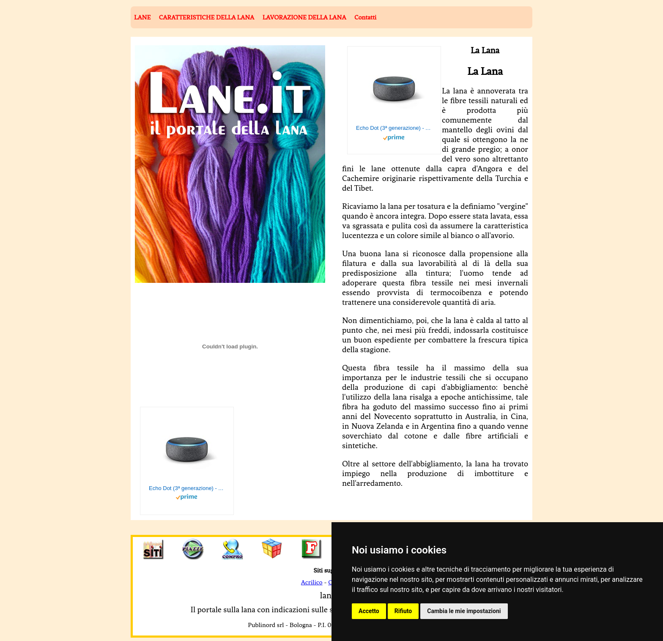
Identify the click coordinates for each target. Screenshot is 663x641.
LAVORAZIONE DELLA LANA (304, 17)
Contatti (365, 17)
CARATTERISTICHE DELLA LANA (206, 17)
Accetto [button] (369, 611)
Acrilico (312, 582)
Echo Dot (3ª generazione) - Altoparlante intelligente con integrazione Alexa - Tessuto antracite (394, 128)
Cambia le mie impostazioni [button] (464, 611)
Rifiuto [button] (403, 611)
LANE (142, 17)
